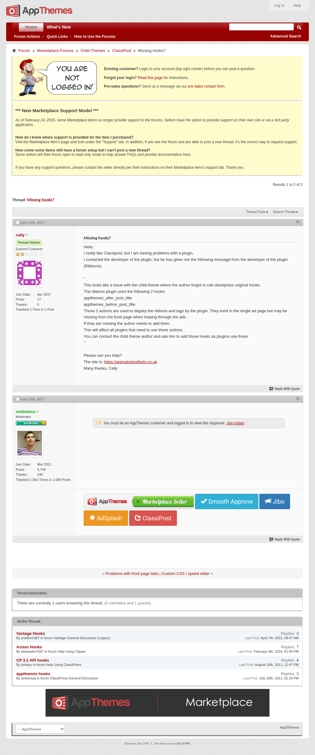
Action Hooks (29, 647)
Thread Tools (255, 212)
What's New (59, 27)
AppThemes (289, 727)
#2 (298, 398)
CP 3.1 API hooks (32, 660)
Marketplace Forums (55, 50)
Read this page (150, 78)
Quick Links (57, 36)
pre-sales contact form (206, 86)
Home (31, 27)
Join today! (235, 423)
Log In (279, 5)
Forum (24, 50)
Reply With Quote (285, 389)
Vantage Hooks (30, 633)
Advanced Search (285, 36)
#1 (298, 222)
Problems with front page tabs (132, 573)
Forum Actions (27, 36)
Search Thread (284, 212)
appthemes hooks (33, 673)
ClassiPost (121, 50)
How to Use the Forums (94, 36)
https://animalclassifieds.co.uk (130, 362)
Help (297, 5)
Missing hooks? (40, 200)
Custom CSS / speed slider (185, 573)
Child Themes (93, 50)
